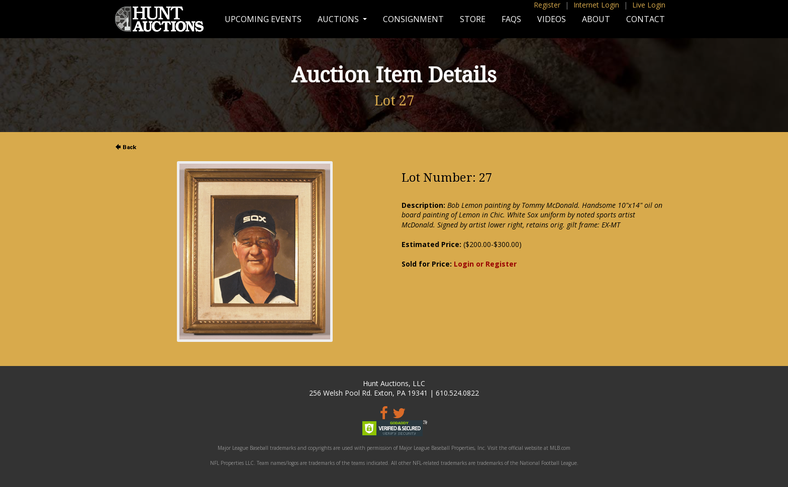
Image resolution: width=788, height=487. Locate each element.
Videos (551, 19)
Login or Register (485, 264)
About (596, 19)
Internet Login (596, 5)
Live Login (648, 5)
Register (547, 5)
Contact (645, 19)
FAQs (511, 19)
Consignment (413, 19)
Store (472, 19)
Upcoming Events (263, 19)
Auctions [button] (339, 19)
